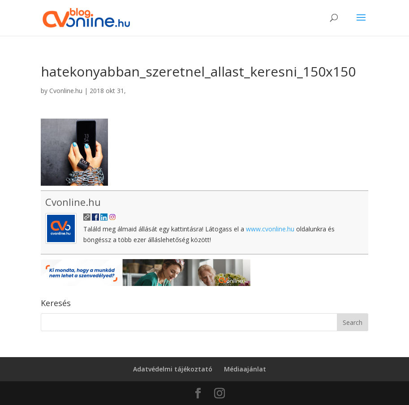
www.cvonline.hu (270, 229)
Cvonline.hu (65, 90)
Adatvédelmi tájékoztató (172, 369)
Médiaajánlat (245, 369)
